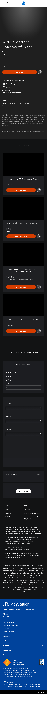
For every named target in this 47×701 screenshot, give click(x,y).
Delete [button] (39, 474)
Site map (25, 686)
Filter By (8, 417)
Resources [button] (23, 650)
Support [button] (23, 645)
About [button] (23, 614)
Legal (5, 685)
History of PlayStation (9, 631)
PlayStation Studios (9, 623)
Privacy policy (10, 686)
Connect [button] (23, 655)
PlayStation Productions (10, 625)
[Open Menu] (2, 3)
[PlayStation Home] (23, 3)
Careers (5, 620)
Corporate (6, 628)
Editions (8, 404)
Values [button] (23, 641)
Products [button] (23, 636)
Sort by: (8, 430)
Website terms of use (19, 686)
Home (5, 609)
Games (11, 609)
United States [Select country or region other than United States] (10, 682)
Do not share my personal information (35, 686)
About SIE (6, 617)
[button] (23, 491)
